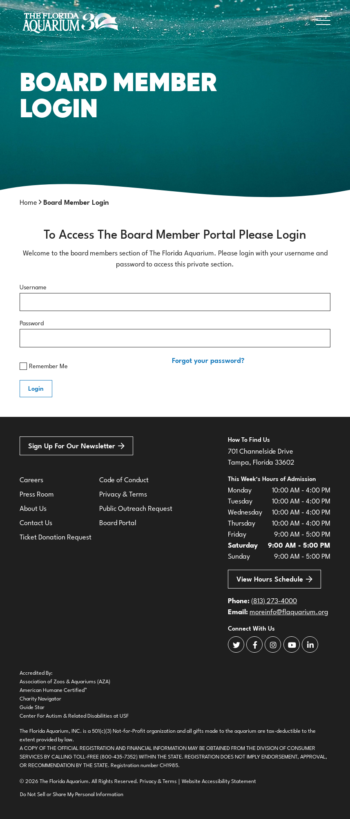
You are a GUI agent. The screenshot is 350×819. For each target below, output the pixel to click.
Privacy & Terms (123, 494)
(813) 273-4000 (274, 601)
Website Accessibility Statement (219, 781)
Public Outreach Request (135, 509)
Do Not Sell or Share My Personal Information (71, 794)
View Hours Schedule (274, 579)
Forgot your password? (208, 361)
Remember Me (44, 366)
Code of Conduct (124, 480)
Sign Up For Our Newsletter (76, 446)
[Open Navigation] (323, 22)
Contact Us (36, 523)
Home (28, 202)
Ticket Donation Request (55, 537)
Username (33, 288)
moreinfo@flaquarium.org (289, 612)
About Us (33, 509)
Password (32, 324)
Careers (31, 480)
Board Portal (117, 523)
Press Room (37, 494)
